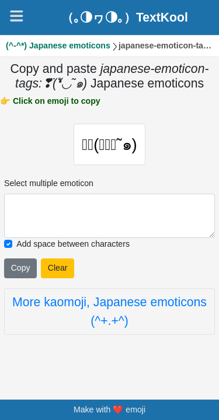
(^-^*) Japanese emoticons (58, 45)
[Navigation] (16, 16)
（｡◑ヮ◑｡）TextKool (124, 17)
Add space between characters (73, 245)
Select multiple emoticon (48, 184)
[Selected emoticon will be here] (109, 217)
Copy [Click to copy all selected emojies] (20, 269)
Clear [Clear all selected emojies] (58, 269)
